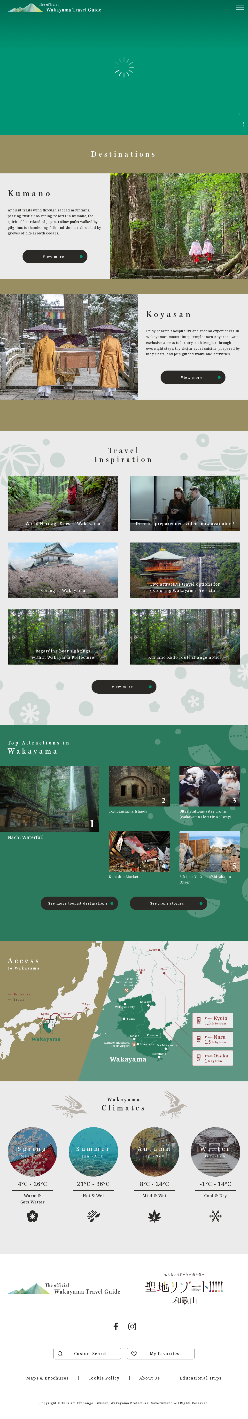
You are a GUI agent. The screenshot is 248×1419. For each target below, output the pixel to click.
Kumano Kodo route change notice (185, 657)
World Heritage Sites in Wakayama (63, 523)
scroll (244, 126)
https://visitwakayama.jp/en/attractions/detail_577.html (139, 793)
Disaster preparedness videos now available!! (185, 523)
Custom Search (91, 1353)
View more (53, 256)
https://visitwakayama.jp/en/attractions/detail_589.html (139, 858)
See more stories (167, 903)
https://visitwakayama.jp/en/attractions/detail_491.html (53, 825)
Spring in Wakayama (62, 590)
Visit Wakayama (54, 8)
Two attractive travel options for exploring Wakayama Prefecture (185, 587)
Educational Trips (201, 1378)
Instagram (132, 1326)
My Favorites (164, 1353)
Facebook (116, 1326)
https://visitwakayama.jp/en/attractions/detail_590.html (209, 793)
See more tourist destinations (78, 903)
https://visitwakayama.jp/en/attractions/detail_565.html (209, 858)
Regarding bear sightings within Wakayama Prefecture (63, 654)
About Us (149, 1378)
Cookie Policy (104, 1378)
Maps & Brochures (47, 1378)
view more (122, 686)
